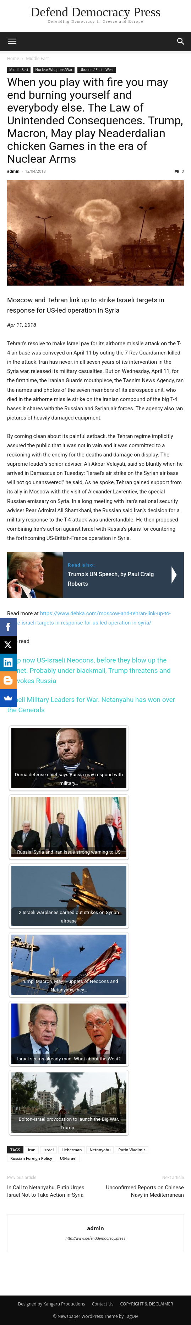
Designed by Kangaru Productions (51, 1304)
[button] (12, 41)
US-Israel (68, 1158)
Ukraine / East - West (97, 69)
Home (13, 58)
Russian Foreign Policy (31, 1158)
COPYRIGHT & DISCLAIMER (146, 1304)
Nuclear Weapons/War (54, 69)
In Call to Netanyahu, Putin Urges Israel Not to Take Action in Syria (45, 1191)
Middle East (37, 58)
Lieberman (71, 1149)
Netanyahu (99, 1149)
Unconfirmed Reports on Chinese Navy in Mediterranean (145, 1191)
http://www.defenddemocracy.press (95, 1238)
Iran (32, 1149)
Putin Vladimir (131, 1149)
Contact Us (103, 1304)
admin (13, 171)
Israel (48, 1149)
